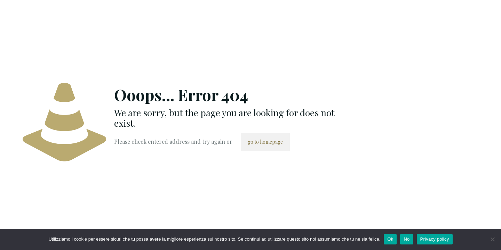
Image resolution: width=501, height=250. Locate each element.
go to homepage (265, 142)
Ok (390, 239)
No (406, 239)
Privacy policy (434, 239)
